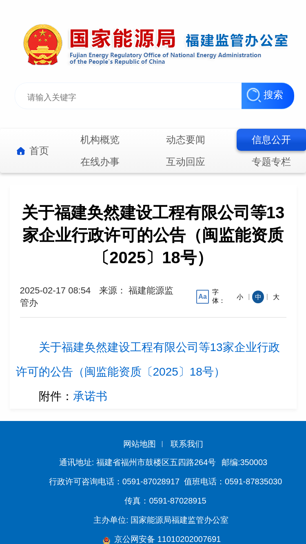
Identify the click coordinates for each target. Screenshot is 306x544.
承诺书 (90, 396)
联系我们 (187, 444)
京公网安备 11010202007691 (166, 539)
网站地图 (139, 444)
